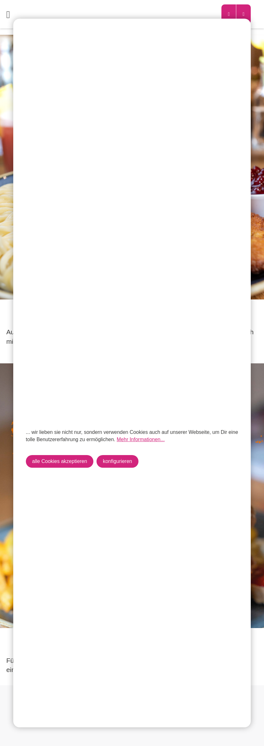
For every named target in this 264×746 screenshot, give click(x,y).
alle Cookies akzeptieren (59, 461)
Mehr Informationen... (141, 439)
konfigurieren (117, 461)
